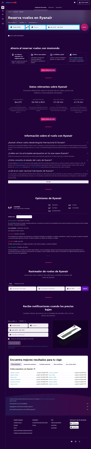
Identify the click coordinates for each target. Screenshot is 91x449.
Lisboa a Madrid (53, 381)
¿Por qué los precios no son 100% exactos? (49, 410)
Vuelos (9, 11)
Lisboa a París (13, 384)
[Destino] (41, 27)
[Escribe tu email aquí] (29, 335)
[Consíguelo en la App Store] (74, 427)
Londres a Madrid (53, 372)
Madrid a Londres (14, 372)
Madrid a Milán (52, 377)
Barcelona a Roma (15, 381)
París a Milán (52, 375)
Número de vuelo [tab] (19, 283)
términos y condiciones (34, 346)
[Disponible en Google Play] (74, 423)
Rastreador (20, 163)
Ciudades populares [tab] (44, 364)
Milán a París (13, 377)
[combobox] (12, 23)
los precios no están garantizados (47, 398)
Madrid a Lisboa (53, 379)
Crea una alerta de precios (76, 59)
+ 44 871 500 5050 (35, 167)
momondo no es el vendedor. (49, 404)
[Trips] (3, 19)
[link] (48, 70)
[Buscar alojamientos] (3, 11)
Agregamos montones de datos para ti (49, 407)
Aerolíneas (15, 11)
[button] (3, 2)
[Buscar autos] (3, 14)
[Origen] (20, 27)
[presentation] (34, 369)
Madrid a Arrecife (53, 384)
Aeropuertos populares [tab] (30, 364)
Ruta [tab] (10, 283)
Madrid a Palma (14, 375)
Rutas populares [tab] (15, 364)
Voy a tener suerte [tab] (71, 364)
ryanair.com (18, 167)
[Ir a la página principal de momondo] (11, 2)
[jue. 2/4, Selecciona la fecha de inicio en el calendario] (73, 289)
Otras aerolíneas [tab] (58, 364)
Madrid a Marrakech (15, 379)
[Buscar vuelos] (3, 7)
